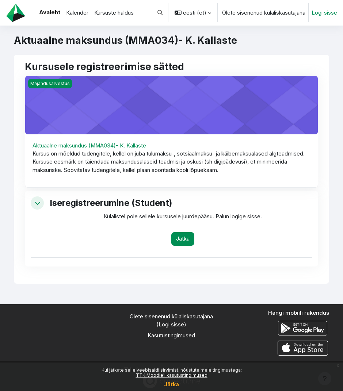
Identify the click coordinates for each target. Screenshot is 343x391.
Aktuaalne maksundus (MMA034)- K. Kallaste (89, 145)
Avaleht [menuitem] (49, 12)
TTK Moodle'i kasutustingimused (171, 375)
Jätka (171, 384)
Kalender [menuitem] (77, 12)
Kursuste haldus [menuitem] (114, 12)
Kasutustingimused (171, 335)
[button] (160, 13)
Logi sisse (324, 12)
